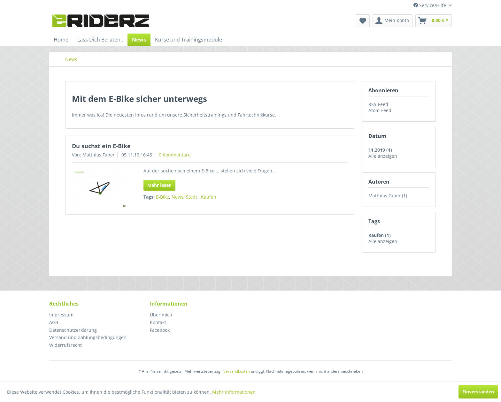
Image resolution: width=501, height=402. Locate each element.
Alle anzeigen (382, 156)
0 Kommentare (174, 155)
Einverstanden (478, 392)
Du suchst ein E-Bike (101, 146)
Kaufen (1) (379, 235)
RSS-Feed (378, 104)
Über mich (161, 315)
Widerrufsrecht (65, 345)
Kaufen (208, 197)
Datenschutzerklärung (73, 330)
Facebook (160, 330)
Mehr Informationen (234, 392)
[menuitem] (363, 20)
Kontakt (158, 322)
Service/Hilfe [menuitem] (430, 5)
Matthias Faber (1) (387, 196)
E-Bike (162, 197)
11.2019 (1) (380, 150)
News (177, 197)
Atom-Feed (379, 110)
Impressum (61, 315)
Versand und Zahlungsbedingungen (88, 337)
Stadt (192, 197)
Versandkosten (236, 371)
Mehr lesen (159, 185)
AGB (53, 322)
